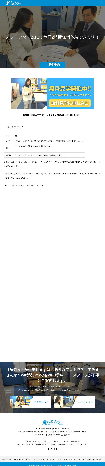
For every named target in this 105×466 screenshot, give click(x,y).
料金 (14, 459)
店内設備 (72, 459)
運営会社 (49, 459)
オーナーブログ (39, 459)
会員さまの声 (6, 459)
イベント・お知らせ (25, 459)
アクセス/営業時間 (61, 459)
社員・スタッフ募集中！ (95, 459)
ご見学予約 (80, 459)
